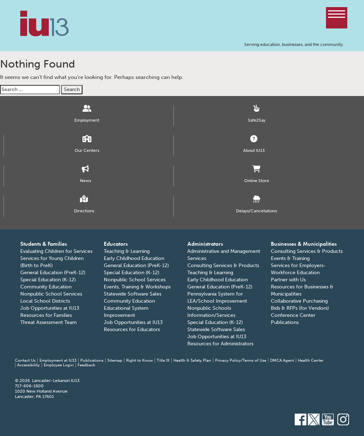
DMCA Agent (282, 360)
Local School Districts (45, 301)
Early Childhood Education (134, 258)
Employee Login (59, 365)
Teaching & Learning (127, 251)
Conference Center (293, 315)
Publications (285, 322)
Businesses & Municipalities (304, 244)
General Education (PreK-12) (52, 273)
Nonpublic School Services (51, 294)
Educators (116, 244)
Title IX (163, 360)
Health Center (310, 360)
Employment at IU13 (57, 360)
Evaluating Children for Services (56, 251)
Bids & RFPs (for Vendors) (300, 308)
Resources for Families (46, 315)
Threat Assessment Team (48, 322)
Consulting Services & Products (223, 265)
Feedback (86, 365)
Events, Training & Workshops (137, 287)
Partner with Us (288, 280)
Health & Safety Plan (192, 360)
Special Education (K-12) (48, 280)
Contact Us (25, 360)
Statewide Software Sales (132, 294)
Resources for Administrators (220, 344)
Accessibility (28, 365)
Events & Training (290, 258)
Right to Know (139, 360)
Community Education (45, 287)
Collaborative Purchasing (299, 301)
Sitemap (114, 360)
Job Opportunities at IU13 (49, 308)
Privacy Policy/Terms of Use (240, 360)
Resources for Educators (132, 329)
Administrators (205, 244)
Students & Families (43, 244)
